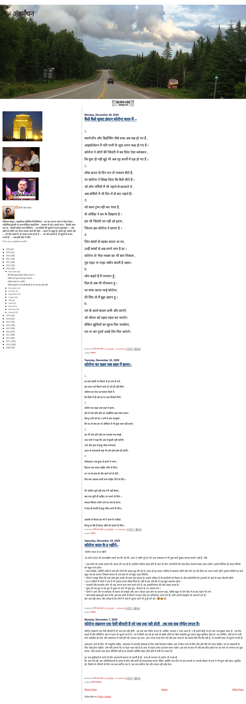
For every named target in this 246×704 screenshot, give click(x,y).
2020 (8, 268)
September (13, 294)
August (11, 297)
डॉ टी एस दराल (25, 207)
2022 (8, 262)
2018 (8, 318)
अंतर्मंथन (23, 14)
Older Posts (237, 689)
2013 (8, 334)
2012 (8, 338)
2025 (8, 252)
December (13, 271)
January (11, 312)
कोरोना (93, 353)
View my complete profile (15, 241)
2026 (8, 249)
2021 (8, 265)
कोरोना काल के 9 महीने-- (101, 545)
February (12, 309)
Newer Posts (90, 689)
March (11, 306)
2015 (8, 328)
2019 (8, 315)
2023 (8, 258)
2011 (8, 341)
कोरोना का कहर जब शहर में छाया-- (108, 364)
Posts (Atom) (104, 696)
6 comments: (120, 349)
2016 (8, 325)
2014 (8, 331)
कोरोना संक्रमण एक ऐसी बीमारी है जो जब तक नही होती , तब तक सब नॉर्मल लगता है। (142, 624)
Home (164, 689)
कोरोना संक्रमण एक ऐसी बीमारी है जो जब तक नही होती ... (29, 285)
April (10, 303)
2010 (8, 344)
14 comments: (121, 529)
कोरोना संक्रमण (96, 682)
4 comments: (120, 678)
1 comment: (120, 608)
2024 (8, 255)
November (13, 288)
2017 (8, 322)
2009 (8, 347)
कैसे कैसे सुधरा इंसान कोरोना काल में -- (110, 119)
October (12, 291)
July (10, 300)
